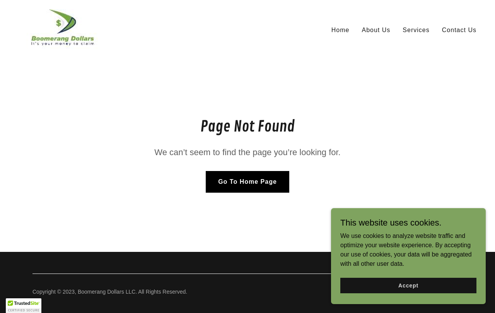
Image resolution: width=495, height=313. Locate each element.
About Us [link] (376, 30)
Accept (408, 285)
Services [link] (416, 30)
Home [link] (340, 30)
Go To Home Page (247, 181)
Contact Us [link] (459, 30)
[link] (63, 29)
